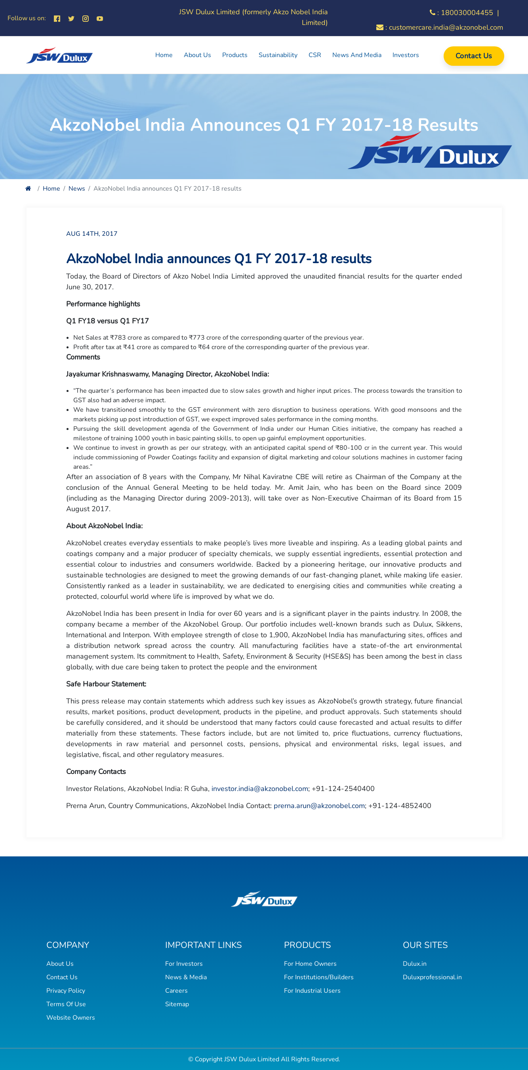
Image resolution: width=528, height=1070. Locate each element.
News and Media (356, 55)
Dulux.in (415, 963)
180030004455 (467, 12)
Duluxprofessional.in (432, 977)
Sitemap (177, 1004)
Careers (176, 990)
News (77, 188)
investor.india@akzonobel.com (260, 788)
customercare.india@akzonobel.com (446, 27)
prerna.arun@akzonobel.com (319, 805)
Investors (406, 55)
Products (235, 55)
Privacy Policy (65, 990)
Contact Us (474, 56)
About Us (197, 55)
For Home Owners (310, 963)
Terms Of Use (66, 1004)
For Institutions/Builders (319, 977)
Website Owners (70, 1017)
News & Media (186, 977)
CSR (315, 55)
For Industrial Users (312, 990)
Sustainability (278, 55)
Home (164, 55)
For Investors (184, 963)
